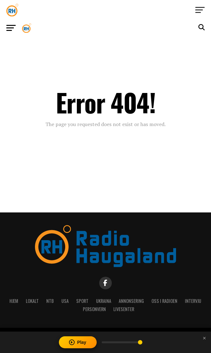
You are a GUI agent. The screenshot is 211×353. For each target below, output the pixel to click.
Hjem (13, 301)
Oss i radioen (164, 301)
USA (65, 301)
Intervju (193, 301)
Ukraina (103, 301)
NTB (50, 301)
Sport (82, 301)
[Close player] (204, 338)
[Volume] (122, 342)
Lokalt (32, 301)
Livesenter (123, 309)
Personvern (94, 309)
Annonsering (131, 301)
